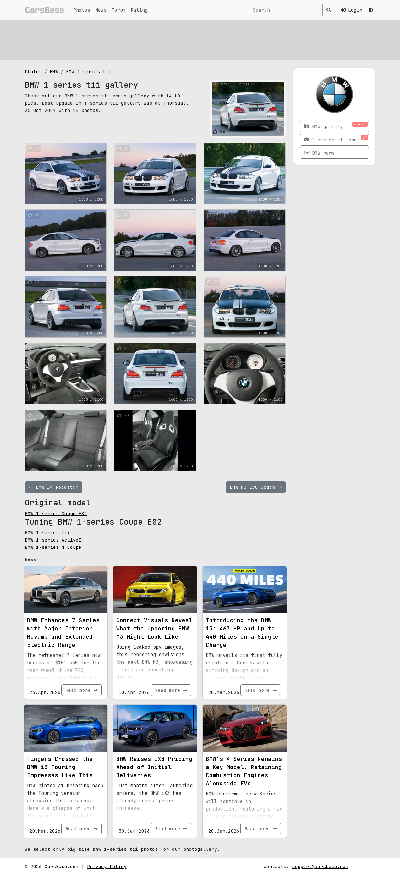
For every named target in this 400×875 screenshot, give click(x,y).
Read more (81, 690)
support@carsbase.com (320, 866)
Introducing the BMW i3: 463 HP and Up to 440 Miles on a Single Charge (242, 632)
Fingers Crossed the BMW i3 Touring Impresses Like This (60, 767)
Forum (119, 10)
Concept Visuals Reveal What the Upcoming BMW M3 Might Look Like (154, 628)
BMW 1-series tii (88, 71)
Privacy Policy (107, 866)
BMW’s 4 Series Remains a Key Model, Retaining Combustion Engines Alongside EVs (244, 771)
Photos (81, 10)
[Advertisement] (200, 39)
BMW (54, 71)
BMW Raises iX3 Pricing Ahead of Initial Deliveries (154, 767)
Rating (139, 10)
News (101, 10)
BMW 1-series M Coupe (53, 547)
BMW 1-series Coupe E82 (56, 513)
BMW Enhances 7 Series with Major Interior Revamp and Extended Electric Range (63, 632)
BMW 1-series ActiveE (53, 540)
